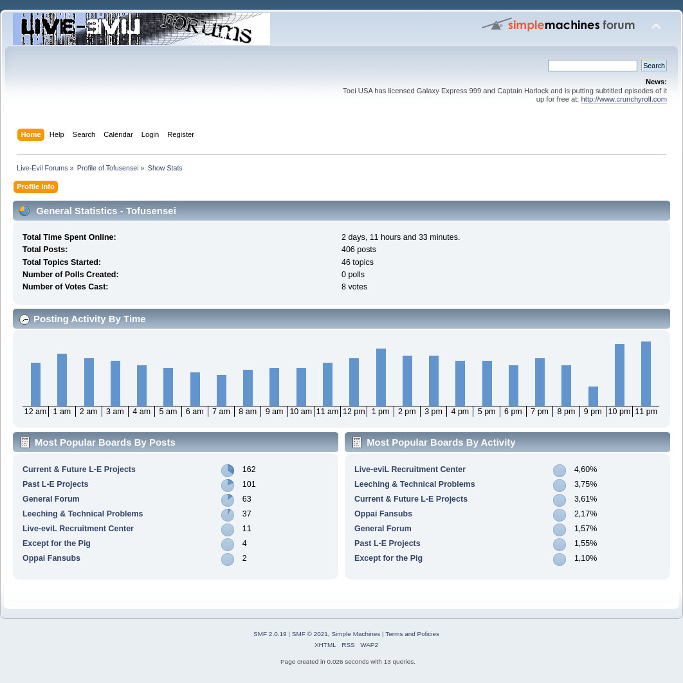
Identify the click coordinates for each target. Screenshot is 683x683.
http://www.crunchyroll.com (624, 99)
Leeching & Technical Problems (83, 513)
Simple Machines (355, 633)
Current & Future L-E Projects (79, 469)
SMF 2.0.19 (270, 633)
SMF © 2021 (310, 633)
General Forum (51, 499)
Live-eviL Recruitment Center (78, 528)
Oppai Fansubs (51, 558)
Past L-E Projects (56, 484)
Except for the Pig (57, 543)
